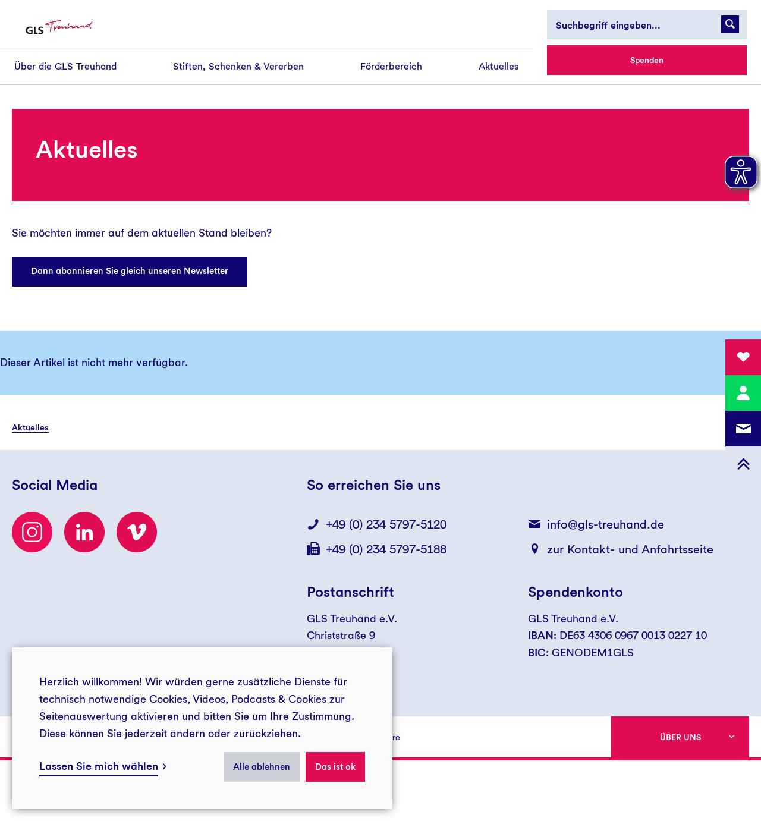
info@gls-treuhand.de (605, 524)
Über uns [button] (680, 737)
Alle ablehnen (261, 767)
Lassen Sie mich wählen (98, 766)
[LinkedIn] (84, 532)
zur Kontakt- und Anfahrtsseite (630, 549)
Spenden (646, 60)
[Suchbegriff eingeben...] (647, 24)
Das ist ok (335, 767)
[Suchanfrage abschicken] (730, 24)
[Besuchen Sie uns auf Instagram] (32, 532)
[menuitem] (65, 66)
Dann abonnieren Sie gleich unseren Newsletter (129, 271)
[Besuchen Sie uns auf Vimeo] (137, 532)
